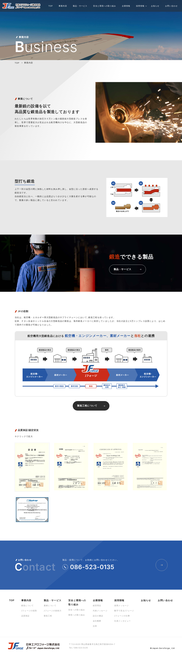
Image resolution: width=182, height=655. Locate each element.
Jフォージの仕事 (122, 616)
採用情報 (119, 600)
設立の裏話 (98, 616)
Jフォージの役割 (29, 611)
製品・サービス (52, 600)
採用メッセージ (121, 605)
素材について (50, 605)
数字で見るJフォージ (124, 611)
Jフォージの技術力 (53, 611)
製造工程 (48, 616)
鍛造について (27, 605)
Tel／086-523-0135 (78, 648)
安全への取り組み (76, 610)
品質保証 (25, 616)
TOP (11, 600)
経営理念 (97, 605)
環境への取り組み (76, 615)
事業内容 (26, 600)
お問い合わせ (165, 600)
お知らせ (146, 600)
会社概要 (97, 621)
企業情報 (98, 600)
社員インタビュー (122, 621)
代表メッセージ (100, 611)
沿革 (95, 626)
